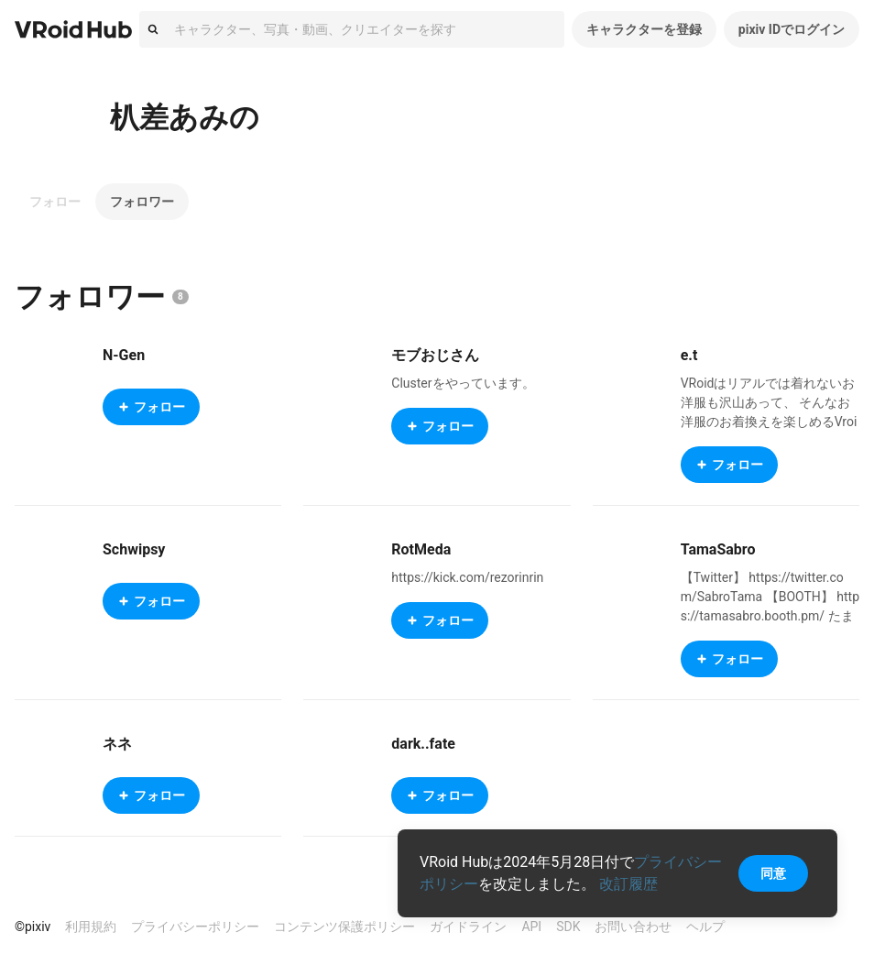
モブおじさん (435, 355)
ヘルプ (705, 926)
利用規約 (90, 926)
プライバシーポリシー (195, 926)
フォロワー (142, 201)
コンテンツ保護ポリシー (344, 926)
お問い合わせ (633, 926)
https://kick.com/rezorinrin (467, 577)
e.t (689, 355)
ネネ (117, 743)
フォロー (55, 201)
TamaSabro (718, 549)
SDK (568, 926)
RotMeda (421, 549)
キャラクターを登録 (644, 29)
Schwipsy (134, 549)
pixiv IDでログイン (791, 29)
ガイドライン (468, 926)
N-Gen (124, 355)
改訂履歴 (628, 884)
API (531, 926)
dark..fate (423, 743)
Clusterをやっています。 (462, 383)
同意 (773, 873)
